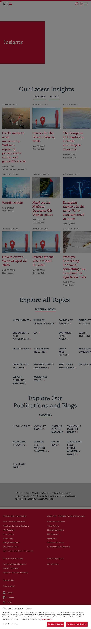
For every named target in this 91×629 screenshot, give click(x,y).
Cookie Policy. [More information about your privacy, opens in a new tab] (46, 619)
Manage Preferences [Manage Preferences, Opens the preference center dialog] (10, 624)
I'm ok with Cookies (55, 624)
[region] (45, 617)
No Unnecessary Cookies (76, 624)
